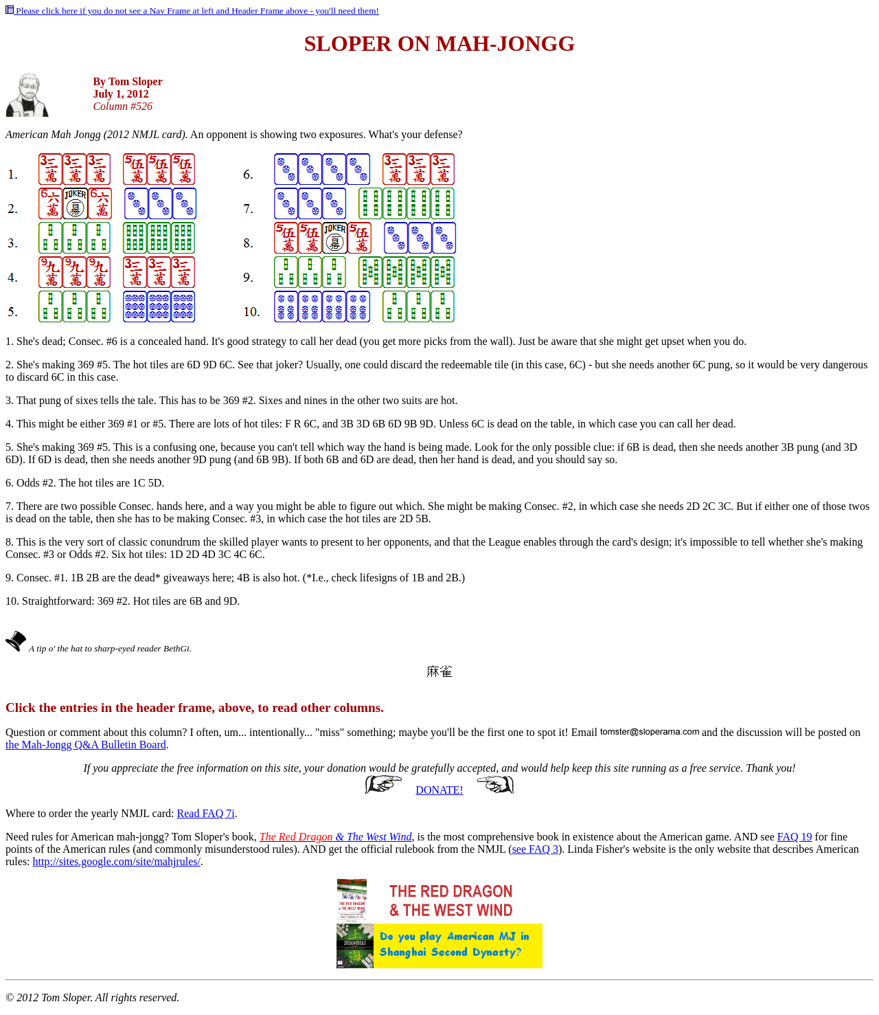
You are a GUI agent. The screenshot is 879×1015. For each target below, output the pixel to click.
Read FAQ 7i (206, 813)
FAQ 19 (794, 837)
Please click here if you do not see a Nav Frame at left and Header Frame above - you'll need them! (192, 10)
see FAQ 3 (535, 849)
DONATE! (439, 790)
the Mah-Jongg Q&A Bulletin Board (85, 744)
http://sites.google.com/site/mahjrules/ (117, 861)
